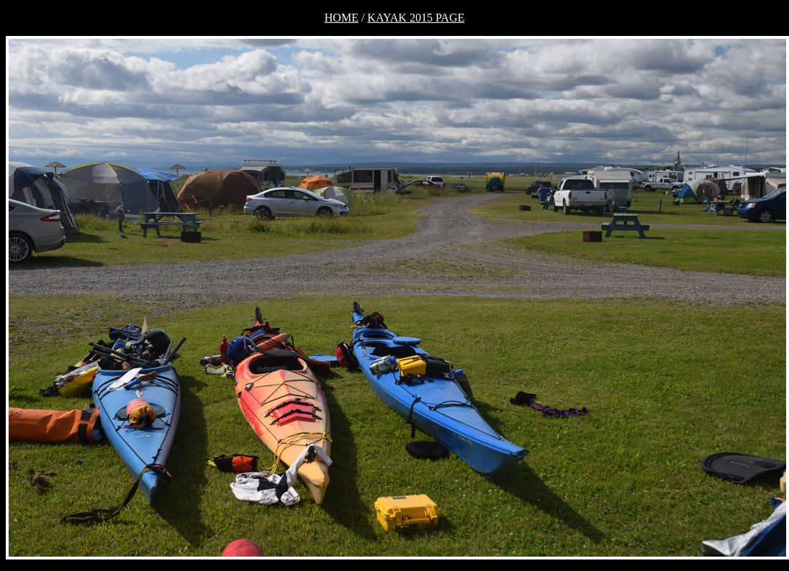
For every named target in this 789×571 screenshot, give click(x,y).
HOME (342, 18)
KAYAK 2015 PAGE (415, 18)
